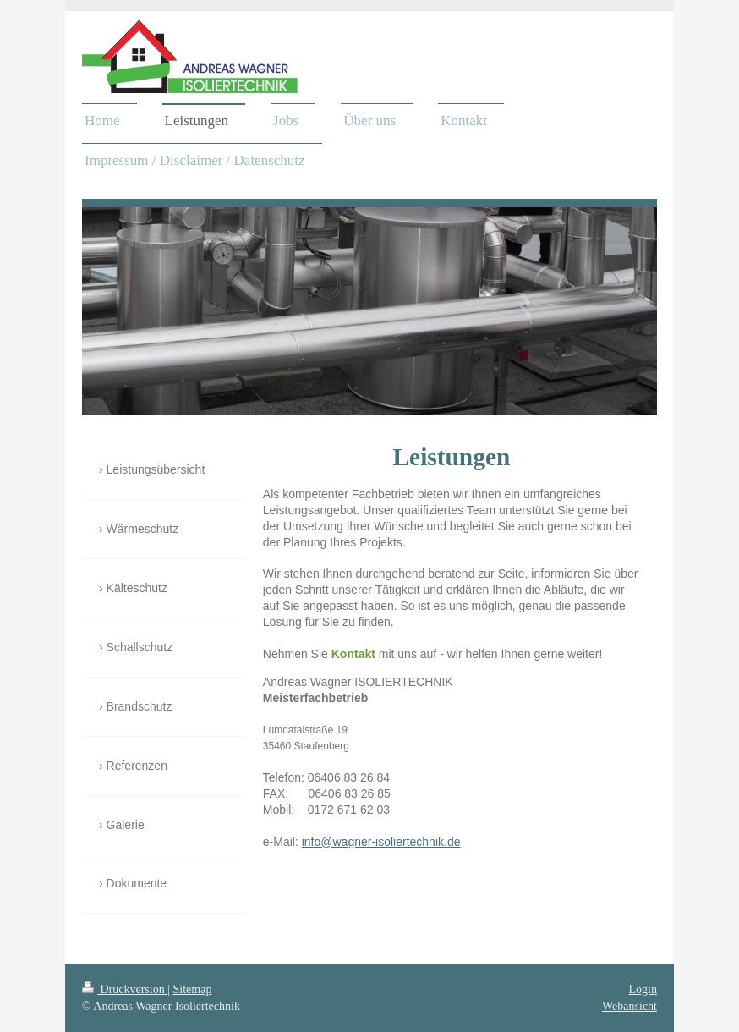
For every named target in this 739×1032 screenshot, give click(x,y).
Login (643, 989)
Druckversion (124, 989)
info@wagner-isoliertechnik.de (381, 841)
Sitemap (192, 989)
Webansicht (629, 1006)
